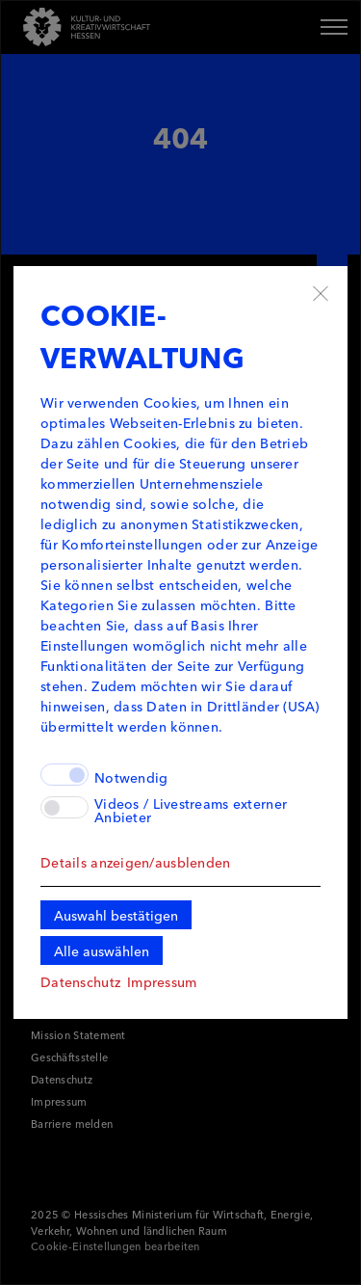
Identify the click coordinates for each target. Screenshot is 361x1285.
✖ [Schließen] (320, 293)
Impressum (162, 981)
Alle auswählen (101, 950)
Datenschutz (80, 981)
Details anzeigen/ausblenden (135, 861)
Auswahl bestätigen (116, 914)
